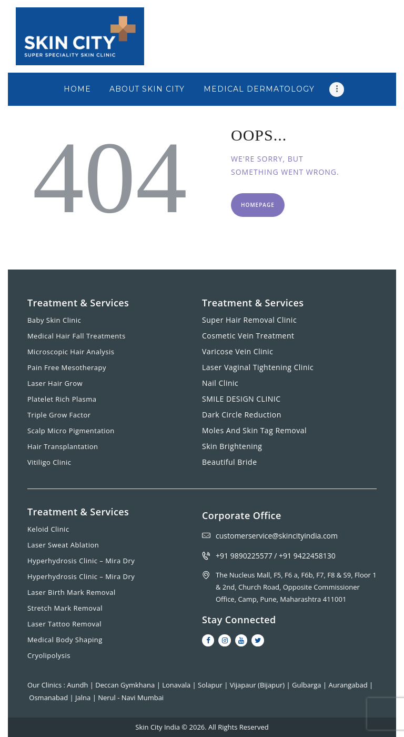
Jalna (84, 697)
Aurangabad (349, 685)
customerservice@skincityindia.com (277, 536)
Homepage (258, 204)
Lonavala (177, 685)
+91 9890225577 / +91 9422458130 (276, 556)
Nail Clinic (220, 383)
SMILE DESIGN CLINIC (241, 399)
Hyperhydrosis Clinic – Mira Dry (81, 560)
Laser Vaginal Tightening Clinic (258, 367)
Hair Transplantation (62, 446)
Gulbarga (307, 685)
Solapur (211, 685)
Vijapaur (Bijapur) (258, 685)
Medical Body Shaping (65, 639)
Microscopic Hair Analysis (71, 351)
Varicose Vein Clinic (237, 351)
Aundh (78, 685)
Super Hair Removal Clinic (249, 320)
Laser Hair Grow (55, 383)
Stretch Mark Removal (65, 608)
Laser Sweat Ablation (63, 545)
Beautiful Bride (229, 462)
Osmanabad (49, 697)
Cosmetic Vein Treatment (248, 336)
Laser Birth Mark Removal (71, 592)
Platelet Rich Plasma (62, 399)
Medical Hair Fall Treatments (76, 336)
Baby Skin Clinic (54, 320)
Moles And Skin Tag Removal (254, 430)
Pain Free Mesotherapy (66, 367)
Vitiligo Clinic (49, 462)
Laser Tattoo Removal (64, 624)
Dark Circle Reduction (241, 415)
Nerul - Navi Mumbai (131, 697)
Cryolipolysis (48, 655)
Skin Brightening (232, 446)
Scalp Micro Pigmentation (71, 430)
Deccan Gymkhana (125, 685)
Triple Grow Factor (59, 415)
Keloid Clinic (48, 529)
